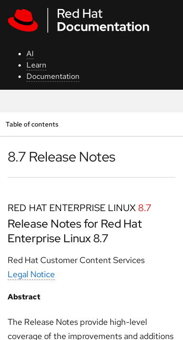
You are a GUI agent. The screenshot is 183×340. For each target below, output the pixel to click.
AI (30, 54)
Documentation (52, 76)
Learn (36, 65)
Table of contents (32, 123)
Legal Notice (31, 274)
